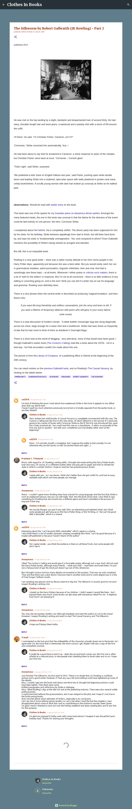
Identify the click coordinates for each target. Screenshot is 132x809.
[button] (15, 37)
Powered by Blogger (66, 805)
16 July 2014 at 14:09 (54, 506)
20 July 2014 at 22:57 (54, 650)
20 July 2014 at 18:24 (37, 637)
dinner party (20, 377)
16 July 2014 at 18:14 (54, 540)
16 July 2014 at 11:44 (38, 400)
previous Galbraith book (56, 368)
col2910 (25, 399)
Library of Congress (48, 355)
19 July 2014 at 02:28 (42, 610)
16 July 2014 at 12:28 (54, 415)
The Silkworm (97, 377)
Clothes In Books (24, 4)
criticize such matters (97, 272)
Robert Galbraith (80, 377)
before (41, 230)
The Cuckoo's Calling (58, 343)
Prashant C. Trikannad (32, 458)
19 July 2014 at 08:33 (54, 621)
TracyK (25, 637)
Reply (24, 453)
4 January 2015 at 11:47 (43, 672)
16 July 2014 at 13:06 (42, 491)
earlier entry (57, 205)
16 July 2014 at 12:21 (51, 459)
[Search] (128, 5)
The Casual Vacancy (98, 368)
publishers (65, 377)
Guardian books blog (37, 377)
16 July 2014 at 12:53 (45, 439)
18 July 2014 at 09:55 (54, 588)
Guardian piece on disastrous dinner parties (77, 213)
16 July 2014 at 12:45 (54, 471)
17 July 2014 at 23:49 (42, 559)
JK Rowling (54, 377)
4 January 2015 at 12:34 (55, 712)
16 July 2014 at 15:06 (38, 527)
